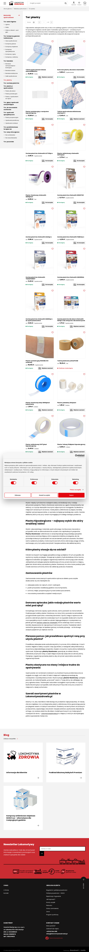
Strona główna (8, 8)
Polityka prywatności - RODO (55, 894)
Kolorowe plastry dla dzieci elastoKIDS (70, 70)
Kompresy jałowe (10, 44)
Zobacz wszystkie (10, 739)
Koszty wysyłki (50, 903)
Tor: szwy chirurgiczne (11, 132)
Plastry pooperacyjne (11, 117)
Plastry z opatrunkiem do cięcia (11, 97)
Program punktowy (52, 915)
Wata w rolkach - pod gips (11, 31)
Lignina (7, 24)
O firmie (6, 891)
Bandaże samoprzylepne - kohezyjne (10, 66)
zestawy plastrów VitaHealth (47, 623)
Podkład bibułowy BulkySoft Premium (65, 773)
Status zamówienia (52, 909)
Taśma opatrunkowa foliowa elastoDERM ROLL (36, 70)
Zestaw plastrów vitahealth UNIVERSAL (70, 277)
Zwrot (48, 912)
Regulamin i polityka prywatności (56, 891)
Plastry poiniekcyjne (11, 94)
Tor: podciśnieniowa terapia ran (11, 128)
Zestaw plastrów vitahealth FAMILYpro (70, 237)
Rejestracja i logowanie (53, 897)
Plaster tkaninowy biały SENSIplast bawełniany (38, 404)
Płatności (49, 906)
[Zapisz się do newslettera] (41, 854)
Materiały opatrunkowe (20, 8)
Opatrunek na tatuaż (11, 123)
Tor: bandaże (8, 61)
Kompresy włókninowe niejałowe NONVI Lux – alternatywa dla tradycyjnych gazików (20, 818)
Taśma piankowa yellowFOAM (67, 361)
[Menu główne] (5, 3)
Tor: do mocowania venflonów (10, 108)
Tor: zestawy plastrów (11, 83)
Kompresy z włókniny (11, 57)
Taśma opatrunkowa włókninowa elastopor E (69, 112)
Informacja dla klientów (16, 773)
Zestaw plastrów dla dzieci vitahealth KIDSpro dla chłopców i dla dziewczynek (71, 320)
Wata (7, 27)
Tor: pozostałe (9, 142)
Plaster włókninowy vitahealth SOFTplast (68, 154)
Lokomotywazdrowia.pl (49, 714)
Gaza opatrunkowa (11, 41)
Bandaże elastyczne (11, 73)
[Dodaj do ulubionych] (52, 41)
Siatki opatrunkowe (11, 76)
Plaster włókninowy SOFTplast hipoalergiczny (36, 445)
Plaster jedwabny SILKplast (66, 403)
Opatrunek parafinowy (12, 120)
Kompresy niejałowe (11, 46)
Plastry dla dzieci (10, 91)
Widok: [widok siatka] (30, 22)
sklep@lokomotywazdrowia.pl (56, 934)
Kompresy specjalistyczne (10, 50)
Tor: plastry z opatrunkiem (8, 87)
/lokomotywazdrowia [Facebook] (54, 938)
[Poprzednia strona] (39, 22)
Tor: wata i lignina (10, 22)
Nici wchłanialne (10, 135)
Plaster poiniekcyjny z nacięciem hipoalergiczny (37, 112)
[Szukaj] (65, 3)
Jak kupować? (50, 900)
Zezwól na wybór (44, 495)
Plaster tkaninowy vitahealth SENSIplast (36, 196)
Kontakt (6, 894)
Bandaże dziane (10, 70)
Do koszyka (80, 77)
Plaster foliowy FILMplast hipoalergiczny (66, 445)
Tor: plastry (8, 80)
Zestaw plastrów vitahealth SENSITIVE (70, 195)
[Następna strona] (51, 22)
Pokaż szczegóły (75, 489)
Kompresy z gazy (10, 54)
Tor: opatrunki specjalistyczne (9, 113)
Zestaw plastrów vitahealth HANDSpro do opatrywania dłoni (39, 320)
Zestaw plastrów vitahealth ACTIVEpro (39, 153)
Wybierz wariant (47, 77)
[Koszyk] (85, 3)
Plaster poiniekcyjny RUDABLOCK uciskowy (37, 362)
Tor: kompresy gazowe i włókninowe (12, 37)
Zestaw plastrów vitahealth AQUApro (39, 237)
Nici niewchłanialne (11, 138)
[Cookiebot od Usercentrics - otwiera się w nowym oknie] (76, 455)
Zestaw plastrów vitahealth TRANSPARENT (35, 278)
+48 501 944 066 (51, 932)
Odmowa (18, 495)
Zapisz (71, 495)
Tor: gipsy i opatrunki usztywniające (11, 103)
